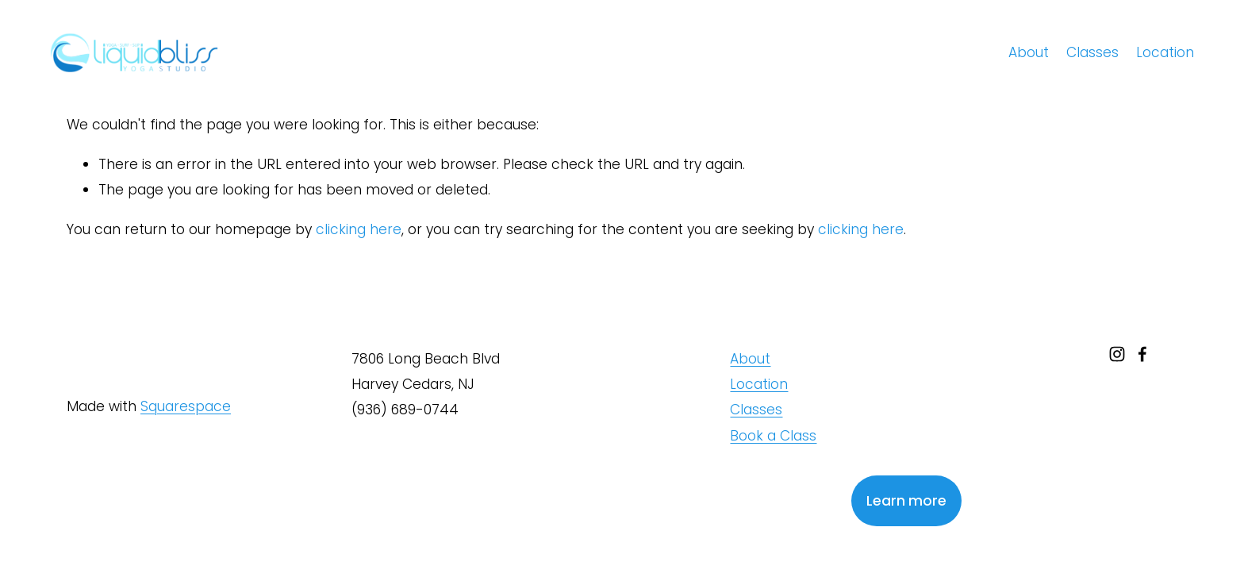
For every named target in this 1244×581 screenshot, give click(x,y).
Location (1165, 52)
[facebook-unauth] (1142, 354)
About (1028, 52)
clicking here (358, 229)
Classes (1092, 52)
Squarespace (185, 406)
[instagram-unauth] (1117, 354)
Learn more (906, 500)
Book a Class (773, 435)
